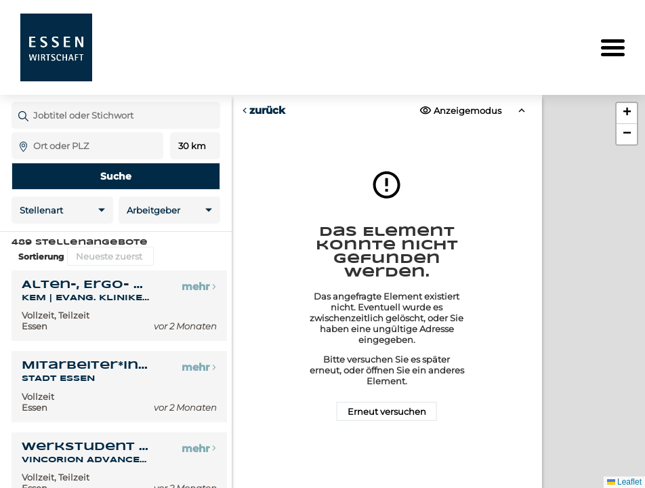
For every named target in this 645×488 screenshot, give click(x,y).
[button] (627, 113)
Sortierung (41, 256)
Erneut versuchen (387, 411)
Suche (115, 176)
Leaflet (624, 482)
